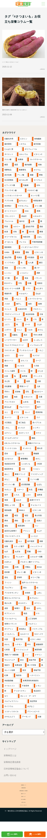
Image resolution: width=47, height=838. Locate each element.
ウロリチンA (9, 358)
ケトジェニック (22, 657)
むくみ (27, 528)
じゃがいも (25, 471)
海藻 (6, 507)
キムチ (39, 538)
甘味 (15, 239)
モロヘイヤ (38, 641)
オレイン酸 (21, 580)
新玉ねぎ (7, 414)
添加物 (17, 399)
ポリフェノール (31, 157)
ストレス (7, 316)
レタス (28, 502)
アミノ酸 (20, 182)
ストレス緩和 (9, 378)
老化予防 (7, 265)
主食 (41, 322)
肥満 (38, 218)
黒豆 (25, 342)
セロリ (7, 363)
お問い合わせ (10, 783)
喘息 (25, 621)
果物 (41, 182)
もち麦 (30, 270)
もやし (39, 616)
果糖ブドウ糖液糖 (11, 662)
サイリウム (8, 714)
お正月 (25, 347)
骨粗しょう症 (9, 513)
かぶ (20, 549)
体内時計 (7, 213)
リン (36, 533)
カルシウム (23, 162)
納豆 (6, 404)
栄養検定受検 (23, 797)
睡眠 (33, 445)
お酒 (32, 229)
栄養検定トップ (23, 793)
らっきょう (38, 347)
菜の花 (31, 239)
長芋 (6, 502)
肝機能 (40, 497)
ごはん (39, 244)
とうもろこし (9, 641)
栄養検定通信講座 (12, 769)
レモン (38, 693)
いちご (40, 358)
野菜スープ (24, 394)
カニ (6, 420)
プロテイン (37, 316)
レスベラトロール (35, 306)
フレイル (22, 249)
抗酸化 (15, 342)
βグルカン (23, 208)
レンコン (7, 280)
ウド (38, 425)
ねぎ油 (17, 559)
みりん (40, 337)
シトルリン (24, 280)
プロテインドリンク (12, 322)
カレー (19, 327)
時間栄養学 (37, 208)
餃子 (39, 414)
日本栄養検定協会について (16, 776)
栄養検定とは (10, 763)
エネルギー (37, 224)
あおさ (18, 507)
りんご (19, 337)
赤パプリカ (37, 430)
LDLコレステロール (12, 451)
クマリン (38, 662)
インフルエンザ (36, 353)
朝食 (40, 172)
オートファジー (10, 218)
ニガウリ (7, 337)
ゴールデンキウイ (11, 445)
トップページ (10, 756)
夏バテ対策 (31, 672)
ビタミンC (38, 162)
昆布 (6, 461)
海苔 (30, 311)
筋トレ (7, 564)
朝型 (26, 523)
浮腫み (27, 574)
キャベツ (7, 425)
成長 (6, 616)
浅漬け (39, 528)
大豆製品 (7, 430)
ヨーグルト (38, 187)
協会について (23, 809)
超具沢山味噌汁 (10, 538)
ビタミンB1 (21, 275)
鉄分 (22, 667)
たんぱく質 (8, 157)
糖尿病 (17, 260)
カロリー (16, 234)
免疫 (16, 404)
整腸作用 (7, 301)
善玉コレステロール (12, 605)
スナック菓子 (19, 554)
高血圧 (24, 224)
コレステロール (36, 167)
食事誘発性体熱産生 (31, 688)
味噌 (40, 311)
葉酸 (31, 182)
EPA (38, 193)
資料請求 (14, 834)
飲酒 (6, 239)
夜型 (16, 523)
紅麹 (6, 683)
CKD (39, 559)
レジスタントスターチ (13, 203)
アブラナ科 (8, 208)
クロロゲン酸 (32, 198)
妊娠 (39, 724)
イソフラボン (9, 270)
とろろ (16, 502)
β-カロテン (22, 611)
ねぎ (6, 559)
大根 (39, 389)
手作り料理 (37, 342)
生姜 (6, 647)
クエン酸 (7, 167)
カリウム (37, 177)
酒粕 (16, 528)
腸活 (41, 270)
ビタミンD (38, 260)
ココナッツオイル (11, 719)
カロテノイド (23, 440)
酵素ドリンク (20, 481)
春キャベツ (8, 368)
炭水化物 (7, 182)
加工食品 (21, 430)
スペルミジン (9, 693)
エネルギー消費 (36, 564)
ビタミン (23, 146)
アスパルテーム (10, 626)
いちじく (17, 306)
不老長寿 (25, 693)
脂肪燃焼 (7, 254)
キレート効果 (9, 678)
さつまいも (8, 249)
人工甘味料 (32, 626)
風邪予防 (19, 647)
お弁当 (25, 409)
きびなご (30, 714)
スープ (38, 368)
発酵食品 (7, 177)
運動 (27, 260)
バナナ (21, 363)
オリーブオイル (10, 244)
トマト (28, 296)
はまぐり (20, 461)
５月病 (36, 373)
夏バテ (37, 275)
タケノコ (24, 368)
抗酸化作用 (8, 146)
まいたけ (21, 435)
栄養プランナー (23, 805)
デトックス (37, 384)
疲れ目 (39, 456)
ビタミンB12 (35, 647)
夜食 (6, 275)
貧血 (26, 285)
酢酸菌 (36, 461)
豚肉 (6, 528)
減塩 (6, 533)
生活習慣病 (8, 187)
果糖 (6, 373)
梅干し (19, 311)
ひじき (40, 378)
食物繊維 (37, 146)
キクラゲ (36, 363)
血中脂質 (30, 549)
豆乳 (27, 399)
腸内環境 (7, 151)
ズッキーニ (27, 456)
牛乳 (20, 291)
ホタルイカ (28, 404)
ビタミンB (37, 518)
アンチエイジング (26, 358)
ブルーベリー (24, 414)
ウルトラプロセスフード (14, 353)
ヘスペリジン (35, 683)
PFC (29, 652)
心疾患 (7, 657)
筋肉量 (7, 580)
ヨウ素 (7, 285)
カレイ (27, 420)
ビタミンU (24, 425)
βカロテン (8, 291)
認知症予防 (29, 234)
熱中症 (22, 229)
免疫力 (7, 672)
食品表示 (37, 698)
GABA (6, 260)
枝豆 (24, 678)
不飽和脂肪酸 (37, 249)
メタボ (7, 311)
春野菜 (24, 384)
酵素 (41, 239)
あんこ (7, 481)
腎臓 (29, 559)
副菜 (28, 389)
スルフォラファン (11, 709)
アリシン (26, 538)
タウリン (37, 611)
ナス (38, 621)
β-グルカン (34, 605)
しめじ (39, 600)
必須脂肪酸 (25, 492)
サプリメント (9, 621)
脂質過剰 (21, 533)
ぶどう (7, 332)
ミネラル (22, 151)
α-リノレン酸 (9, 492)
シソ (26, 662)
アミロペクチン (20, 698)
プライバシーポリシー (23, 821)
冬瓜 (31, 497)
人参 (38, 394)
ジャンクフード (36, 554)
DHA (27, 218)
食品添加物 (29, 322)
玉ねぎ (38, 301)
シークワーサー (10, 347)
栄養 (6, 554)
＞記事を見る (39, 70)
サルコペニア (9, 667)
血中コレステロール (30, 590)
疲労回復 (37, 151)
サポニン (7, 497)
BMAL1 (22, 518)
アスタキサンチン (11, 600)
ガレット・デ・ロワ (28, 703)
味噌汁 (17, 616)
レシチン (36, 435)
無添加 (18, 683)
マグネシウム (23, 213)
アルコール (8, 229)
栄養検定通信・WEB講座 (23, 801)
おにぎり (39, 296)
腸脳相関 (39, 652)
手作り (7, 399)
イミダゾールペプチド (30, 254)
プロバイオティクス (12, 543)
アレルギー (20, 564)
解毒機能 (24, 466)
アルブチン (8, 595)
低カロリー (38, 399)
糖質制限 (38, 657)
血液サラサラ (35, 507)
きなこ (7, 487)
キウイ (38, 440)
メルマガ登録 (37, 834)
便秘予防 (37, 678)
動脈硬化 (22, 177)
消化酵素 (7, 394)
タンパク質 (35, 203)
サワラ (16, 420)
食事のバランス (10, 631)
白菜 (6, 384)
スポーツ (20, 497)
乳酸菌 (25, 193)
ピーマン (7, 327)
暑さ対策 (38, 523)
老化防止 (22, 636)
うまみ (30, 337)
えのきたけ (8, 466)
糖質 (6, 172)
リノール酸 (34, 487)
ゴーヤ (27, 332)
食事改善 (18, 672)
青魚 (38, 409)
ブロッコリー (9, 224)
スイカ (22, 378)
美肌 (6, 306)
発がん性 (7, 611)
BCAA (39, 574)
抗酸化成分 (8, 549)
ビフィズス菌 (9, 193)
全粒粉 (27, 600)
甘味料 (19, 585)
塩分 (28, 616)
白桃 (16, 574)
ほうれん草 (23, 187)
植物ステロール (34, 451)
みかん (7, 652)
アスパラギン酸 (10, 198)
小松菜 (39, 471)
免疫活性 (26, 244)
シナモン (18, 652)
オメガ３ (20, 373)
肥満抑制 (39, 420)
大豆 (41, 265)
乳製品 (19, 265)
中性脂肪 (30, 265)
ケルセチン (23, 301)
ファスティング (37, 481)
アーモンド (26, 724)
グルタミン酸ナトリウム (30, 569)
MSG (6, 574)
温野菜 (39, 502)
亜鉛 (41, 234)
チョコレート (36, 513)
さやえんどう (9, 724)
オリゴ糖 (38, 213)
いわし (7, 435)
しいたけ (34, 543)
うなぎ (39, 332)
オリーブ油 (35, 585)
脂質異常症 (8, 476)
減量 (6, 523)
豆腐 (40, 404)
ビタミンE (37, 580)
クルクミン (32, 631)
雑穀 (41, 549)
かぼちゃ (7, 569)
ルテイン (7, 440)
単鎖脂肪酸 (8, 688)
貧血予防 (32, 667)
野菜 (6, 234)
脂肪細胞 (7, 518)
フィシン (7, 590)
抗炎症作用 (22, 316)
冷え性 (7, 389)
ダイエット (8, 162)
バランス (38, 285)
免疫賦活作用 (9, 471)
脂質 (16, 172)
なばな (39, 492)
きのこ (38, 466)
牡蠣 (29, 291)
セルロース (24, 641)
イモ (35, 327)
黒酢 (38, 280)
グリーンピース (33, 719)
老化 (6, 585)
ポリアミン (8, 636)
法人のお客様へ (23, 813)
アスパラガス (9, 409)
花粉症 (39, 291)
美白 (25, 595)
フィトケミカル (10, 456)
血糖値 (20, 167)
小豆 (23, 476)
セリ (6, 703)
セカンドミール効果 (12, 296)
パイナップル (37, 636)
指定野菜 (33, 709)
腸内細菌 (28, 172)
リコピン (36, 476)
